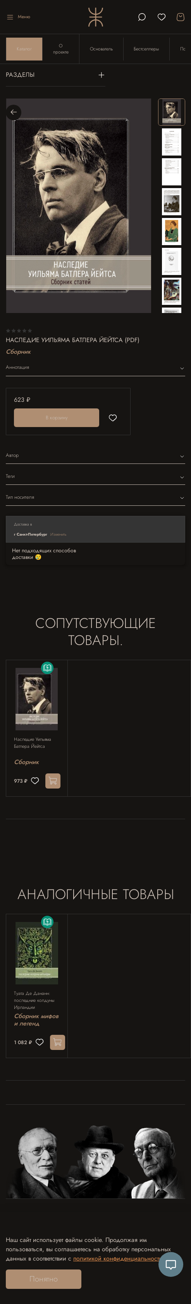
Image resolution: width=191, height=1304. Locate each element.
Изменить (58, 534)
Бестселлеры (146, 49)
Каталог (24, 49)
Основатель (101, 49)
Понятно (43, 1279)
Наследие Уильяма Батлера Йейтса (32, 743)
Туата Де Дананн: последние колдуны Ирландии (34, 1000)
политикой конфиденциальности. (118, 1258)
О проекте (61, 48)
